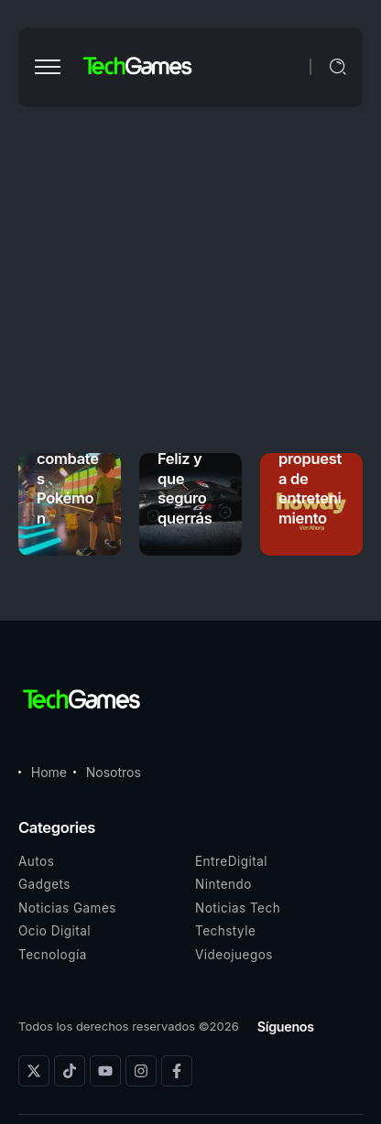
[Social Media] (33, 1070)
